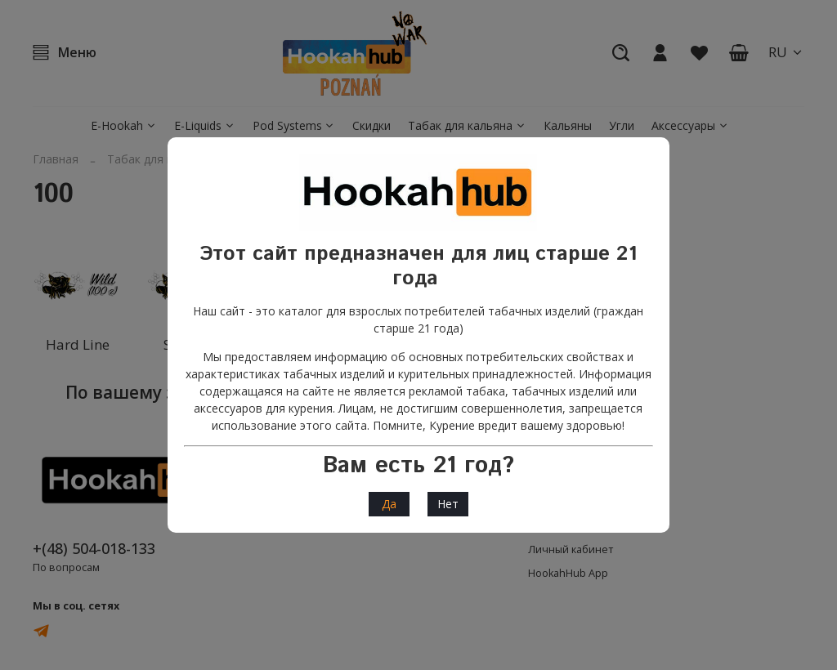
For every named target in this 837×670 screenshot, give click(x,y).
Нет (448, 503)
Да (389, 503)
